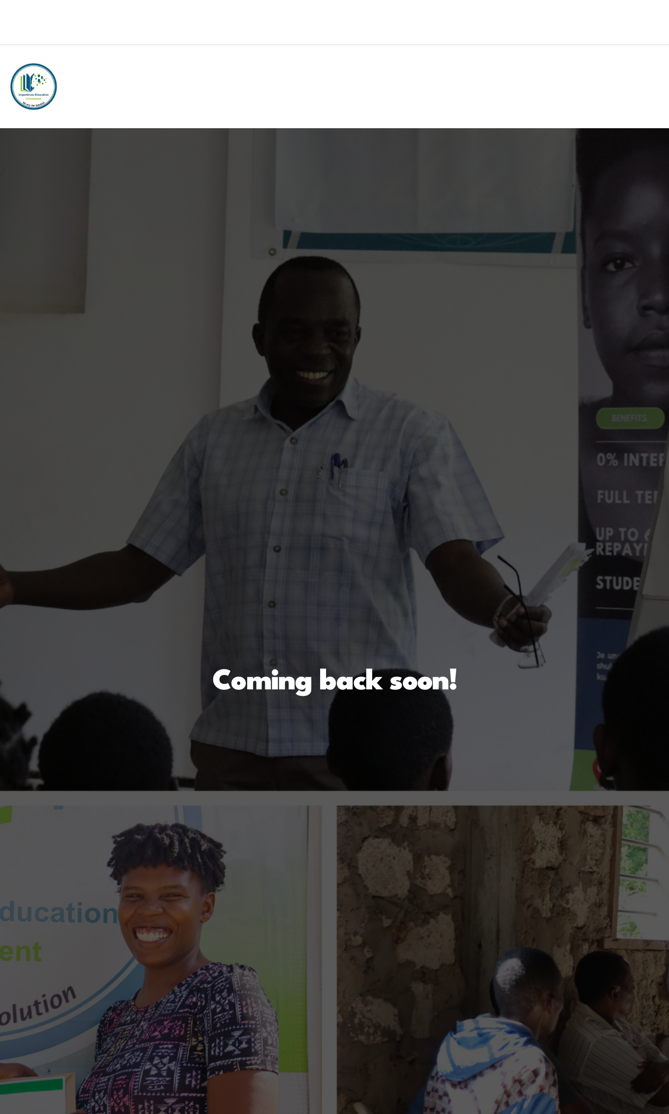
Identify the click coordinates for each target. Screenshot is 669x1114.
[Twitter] (564, 34)
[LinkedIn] (583, 34)
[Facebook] (544, 34)
